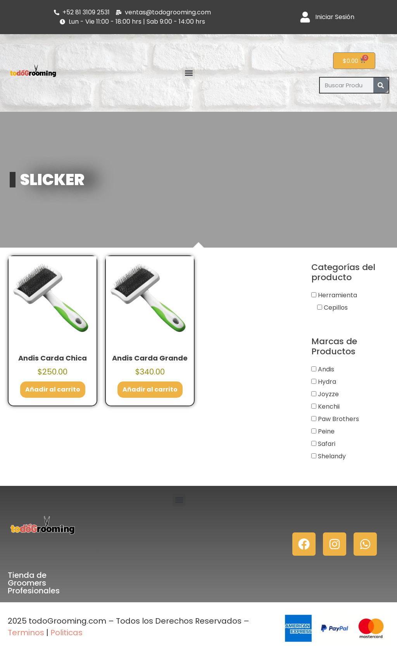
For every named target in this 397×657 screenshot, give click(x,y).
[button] (188, 73)
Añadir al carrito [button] (52, 389)
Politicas (66, 632)
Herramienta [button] (337, 295)
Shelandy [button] (332, 456)
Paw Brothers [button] (338, 418)
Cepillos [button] (336, 307)
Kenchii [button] (329, 406)
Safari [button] (326, 443)
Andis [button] (326, 369)
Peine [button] (326, 431)
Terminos (26, 632)
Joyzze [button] (328, 394)
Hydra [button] (327, 381)
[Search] (380, 85)
